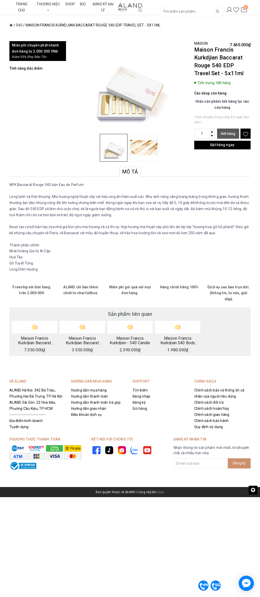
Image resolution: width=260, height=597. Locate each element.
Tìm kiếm (140, 390)
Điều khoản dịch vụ (86, 415)
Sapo (160, 492)
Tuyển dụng (19, 427)
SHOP (70, 4)
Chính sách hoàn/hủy (211, 408)
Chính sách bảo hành (211, 421)
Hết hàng (228, 134)
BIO (83, 4)
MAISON (201, 43)
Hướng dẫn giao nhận (88, 408)
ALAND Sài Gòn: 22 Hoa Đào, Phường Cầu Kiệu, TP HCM (32, 405)
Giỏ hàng (140, 408)
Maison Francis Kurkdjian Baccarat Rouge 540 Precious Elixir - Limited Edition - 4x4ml (82, 340)
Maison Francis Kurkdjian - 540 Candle (130, 340)
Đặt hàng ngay (222, 145)
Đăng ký (139, 402)
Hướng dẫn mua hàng (89, 390)
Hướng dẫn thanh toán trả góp (96, 402)
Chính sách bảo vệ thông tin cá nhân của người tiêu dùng (219, 393)
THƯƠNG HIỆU (48, 7)
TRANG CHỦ (21, 7)
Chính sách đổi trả (209, 402)
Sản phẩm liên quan (130, 314)
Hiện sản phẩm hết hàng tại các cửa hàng (222, 104)
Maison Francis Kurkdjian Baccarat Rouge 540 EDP (34, 340)
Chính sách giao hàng (212, 415)
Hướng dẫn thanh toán (89, 396)
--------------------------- (27, 415)
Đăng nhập (141, 396)
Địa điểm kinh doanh (26, 421)
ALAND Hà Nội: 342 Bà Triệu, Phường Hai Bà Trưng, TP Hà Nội (35, 393)
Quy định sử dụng (208, 427)
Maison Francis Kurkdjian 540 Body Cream (177, 340)
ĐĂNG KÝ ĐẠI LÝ (103, 7)
